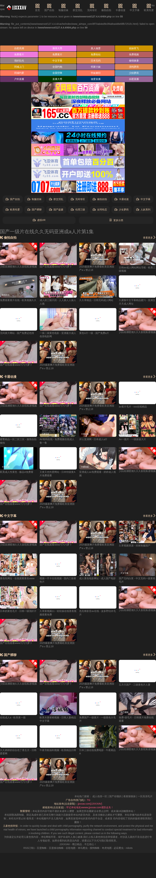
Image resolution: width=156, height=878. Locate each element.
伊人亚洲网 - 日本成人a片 (93, 439)
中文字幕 (135, 8)
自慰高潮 (19, 48)
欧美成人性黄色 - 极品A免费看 (16, 472)
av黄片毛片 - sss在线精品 (133, 406)
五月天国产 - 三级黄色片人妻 (134, 684)
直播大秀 (57, 79)
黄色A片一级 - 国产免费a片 (94, 333)
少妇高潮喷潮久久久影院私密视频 (18, 266)
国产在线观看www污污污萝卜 (56, 266)
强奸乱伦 (19, 60)
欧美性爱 (149, 8)
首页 (37, 8)
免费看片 (19, 54)
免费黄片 (57, 54)
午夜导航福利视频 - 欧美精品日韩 (58, 750)
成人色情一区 (105, 796)
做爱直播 (96, 79)
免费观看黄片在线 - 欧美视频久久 (18, 300)
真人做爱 (96, 48)
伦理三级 (78, 209)
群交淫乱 (78, 8)
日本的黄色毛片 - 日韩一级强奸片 (18, 611)
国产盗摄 (56, 209)
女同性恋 (100, 209)
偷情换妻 (134, 60)
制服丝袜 (63, 8)
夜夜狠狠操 (135, 796)
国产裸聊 (34, 209)
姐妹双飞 (134, 48)
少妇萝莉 (134, 72)
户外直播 (19, 79)
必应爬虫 (119, 848)
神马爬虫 (83, 848)
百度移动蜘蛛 (56, 848)
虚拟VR (39, 220)
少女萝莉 (121, 209)
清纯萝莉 (134, 66)
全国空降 (57, 72)
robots (129, 848)
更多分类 (116, 220)
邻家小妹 (96, 66)
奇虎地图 (107, 848)
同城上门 (19, 66)
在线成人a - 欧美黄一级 (13, 717)
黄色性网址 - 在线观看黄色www (17, 578)
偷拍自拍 (106, 8)
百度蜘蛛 (42, 848)
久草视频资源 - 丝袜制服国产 (134, 545)
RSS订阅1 (29, 848)
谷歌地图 (71, 848)
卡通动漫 (120, 8)
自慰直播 (134, 79)
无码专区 (92, 8)
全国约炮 (57, 66)
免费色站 (96, 54)
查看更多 (149, 237)
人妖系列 (143, 209)
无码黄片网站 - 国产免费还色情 (17, 333)
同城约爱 (19, 72)
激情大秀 (57, 48)
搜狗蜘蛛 (95, 848)
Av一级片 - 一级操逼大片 (132, 439)
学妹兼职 (96, 72)
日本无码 (96, 60)
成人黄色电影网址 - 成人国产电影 (97, 578)
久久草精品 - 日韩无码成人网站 (96, 300)
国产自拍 (49, 8)
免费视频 (134, 54)
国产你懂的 (121, 796)
